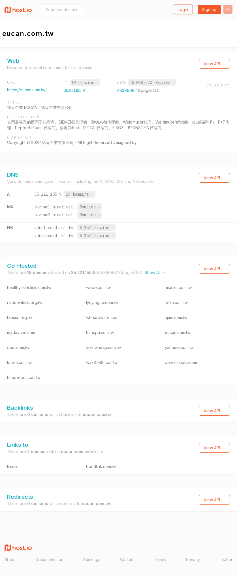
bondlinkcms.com (181, 362)
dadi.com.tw (18, 347)
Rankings (91, 559)
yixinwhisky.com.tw (103, 347)
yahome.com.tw (179, 347)
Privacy (193, 559)
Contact (127, 559)
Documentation (49, 559)
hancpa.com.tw (100, 332)
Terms (160, 559)
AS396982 (127, 90)
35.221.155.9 (74, 90)
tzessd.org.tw (19, 317)
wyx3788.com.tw (102, 362)
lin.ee (12, 466)
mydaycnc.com (21, 332)
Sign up (209, 9)
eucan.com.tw (177, 332)
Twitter (226, 559)
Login (183, 9)
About (10, 559)
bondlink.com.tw (101, 466)
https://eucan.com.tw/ (27, 89)
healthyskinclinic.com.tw (29, 287)
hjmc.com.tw (176, 317)
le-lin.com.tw (176, 302)
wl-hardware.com (102, 317)
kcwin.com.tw (19, 362)
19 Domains (85, 82)
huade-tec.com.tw (23, 377)
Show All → (155, 272)
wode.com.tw (98, 287)
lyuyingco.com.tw (102, 302)
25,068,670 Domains (152, 82)
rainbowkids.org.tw (24, 302)
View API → (214, 63)
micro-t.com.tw (178, 287)
